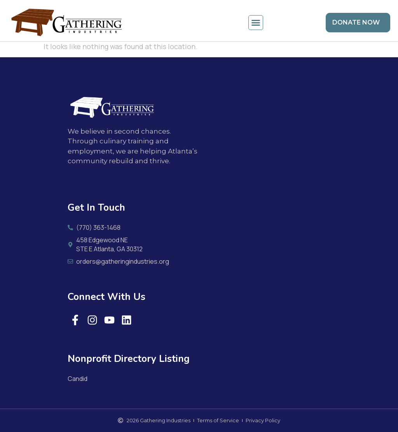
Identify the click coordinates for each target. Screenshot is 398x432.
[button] (255, 22)
